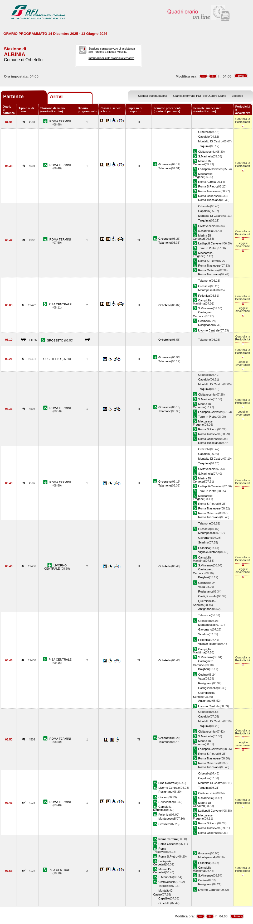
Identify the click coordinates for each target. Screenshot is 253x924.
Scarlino (203, 542)
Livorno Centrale (209, 330)
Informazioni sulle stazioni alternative (111, 58)
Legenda (237, 95)
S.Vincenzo (205, 308)
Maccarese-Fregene (203, 175)
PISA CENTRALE (60, 304)
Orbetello (204, 131)
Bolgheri (203, 577)
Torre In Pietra (207, 248)
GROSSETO (55, 340)
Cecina (202, 321)
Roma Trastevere (209, 191)
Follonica (204, 295)
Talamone (164, 168)
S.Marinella (205, 156)
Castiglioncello (207, 596)
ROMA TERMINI (60, 121)
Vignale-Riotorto (208, 552)
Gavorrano (205, 537)
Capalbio (204, 136)
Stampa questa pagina (152, 95)
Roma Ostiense (208, 196)
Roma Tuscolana (209, 199)
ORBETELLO (52, 358)
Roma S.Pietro (207, 186)
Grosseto (204, 286)
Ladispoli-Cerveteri (210, 169)
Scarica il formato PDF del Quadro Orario (199, 95)
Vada (201, 586)
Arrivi (56, 96)
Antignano (204, 608)
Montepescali (206, 290)
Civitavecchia (206, 151)
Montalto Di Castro (210, 141)
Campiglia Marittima (202, 302)
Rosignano (205, 324)
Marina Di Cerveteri (202, 163)
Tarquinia (204, 146)
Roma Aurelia (207, 181)
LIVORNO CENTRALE (55, 567)
